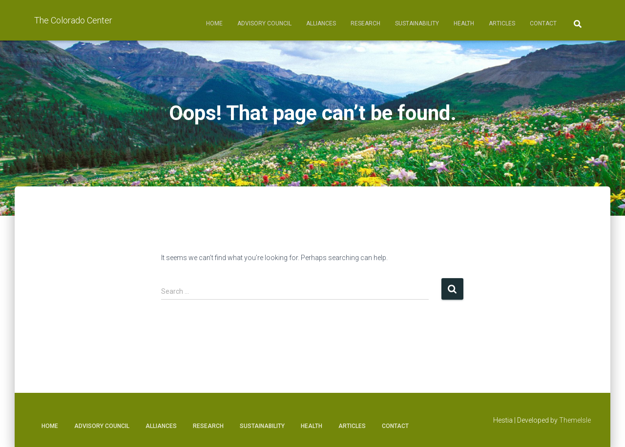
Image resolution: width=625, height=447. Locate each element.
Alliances (321, 23)
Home (214, 23)
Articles (502, 23)
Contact (543, 23)
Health (464, 23)
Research (365, 23)
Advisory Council (264, 23)
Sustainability (417, 23)
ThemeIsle (575, 420)
